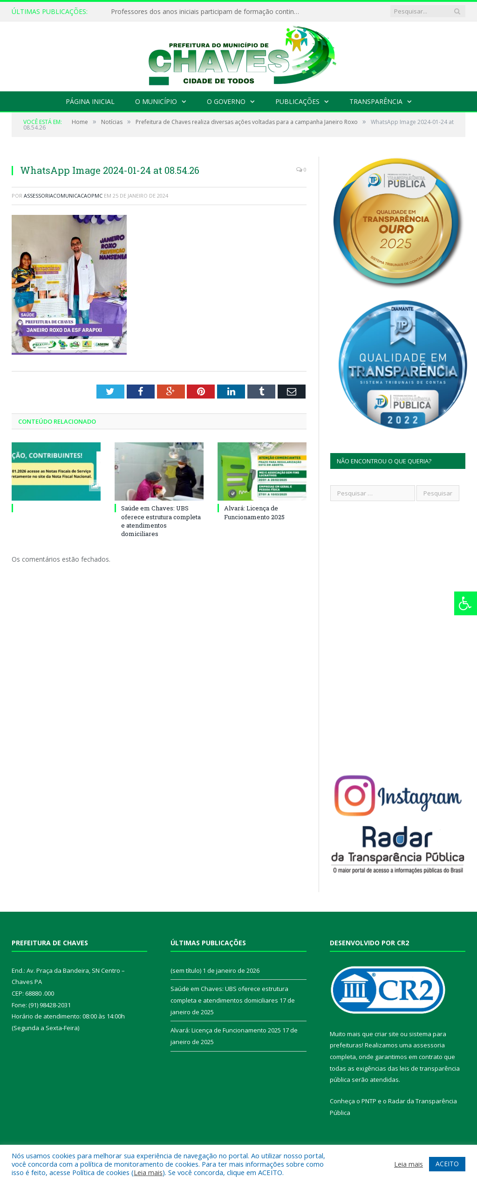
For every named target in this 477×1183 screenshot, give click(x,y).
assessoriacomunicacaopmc (63, 195)
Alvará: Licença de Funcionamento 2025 (254, 512)
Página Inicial (90, 101)
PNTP (368, 1101)
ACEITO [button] (447, 1163)
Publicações (297, 101)
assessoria (429, 1045)
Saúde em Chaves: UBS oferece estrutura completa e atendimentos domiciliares (161, 521)
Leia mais (148, 1172)
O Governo (226, 101)
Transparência (375, 101)
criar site (387, 1034)
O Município (156, 101)
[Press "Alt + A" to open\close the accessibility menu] (465, 603)
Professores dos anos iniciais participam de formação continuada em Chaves (206, 11)
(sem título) (185, 970)
